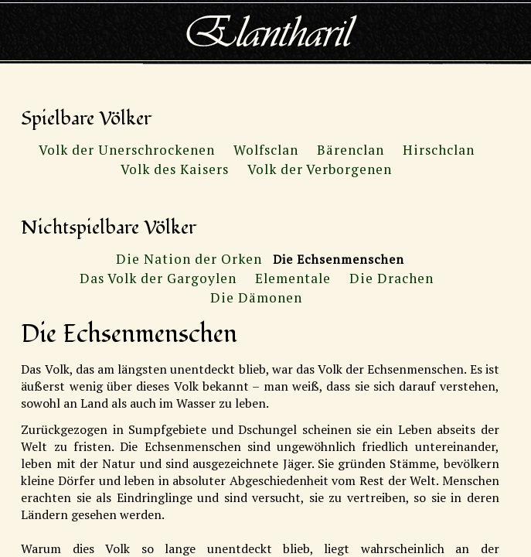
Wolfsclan (265, 150)
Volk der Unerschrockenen (127, 150)
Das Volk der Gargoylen (158, 278)
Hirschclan (439, 150)
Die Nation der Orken (189, 259)
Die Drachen (391, 278)
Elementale (293, 278)
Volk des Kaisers (175, 169)
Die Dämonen (256, 297)
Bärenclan (350, 150)
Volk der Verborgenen (319, 169)
